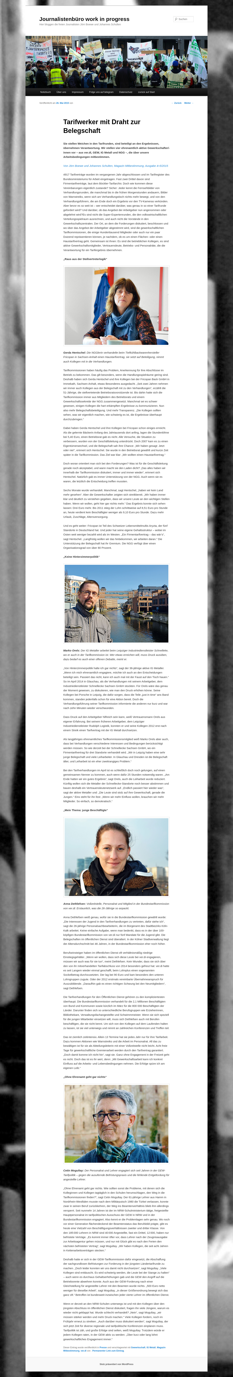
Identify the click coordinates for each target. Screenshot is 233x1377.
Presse (103, 1347)
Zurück (176, 103)
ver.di (83, 1351)
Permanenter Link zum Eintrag (108, 1351)
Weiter (189, 103)
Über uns (61, 92)
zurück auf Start (146, 92)
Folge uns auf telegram (101, 92)
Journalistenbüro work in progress (84, 19)
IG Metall (151, 1347)
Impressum (78, 92)
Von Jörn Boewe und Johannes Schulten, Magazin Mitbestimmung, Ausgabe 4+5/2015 (115, 165)
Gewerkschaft (138, 1347)
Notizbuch (45, 92)
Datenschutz (125, 92)
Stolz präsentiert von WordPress (116, 1364)
